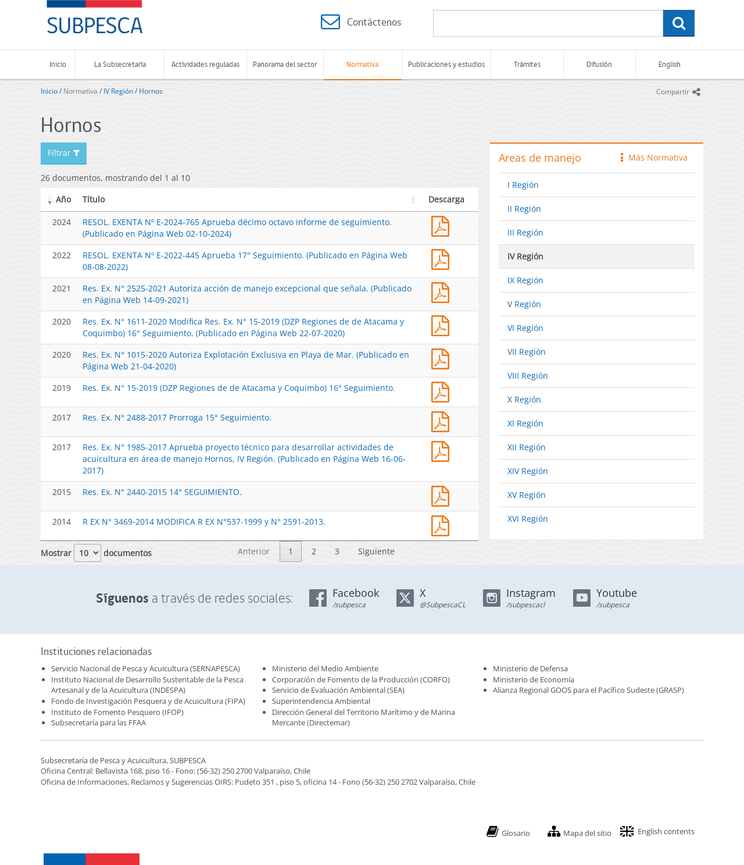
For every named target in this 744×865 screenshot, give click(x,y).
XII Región (526, 447)
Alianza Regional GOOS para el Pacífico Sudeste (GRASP (587, 690)
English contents (666, 831)
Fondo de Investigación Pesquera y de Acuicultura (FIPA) (148, 701)
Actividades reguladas (205, 64)
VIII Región (527, 375)
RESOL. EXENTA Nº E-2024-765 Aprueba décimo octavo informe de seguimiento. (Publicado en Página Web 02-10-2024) (443, 225)
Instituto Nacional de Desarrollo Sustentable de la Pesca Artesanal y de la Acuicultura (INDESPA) (147, 685)
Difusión (599, 64)
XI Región (525, 423)
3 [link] (337, 551)
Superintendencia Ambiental (321, 701)
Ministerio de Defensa (530, 668)
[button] (49, 199)
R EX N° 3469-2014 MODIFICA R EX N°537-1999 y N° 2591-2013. (204, 521)
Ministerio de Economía (533, 679)
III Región (525, 232)
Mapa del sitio (587, 833)
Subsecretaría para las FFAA (98, 722)
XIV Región (527, 470)
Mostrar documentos (96, 553)
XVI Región (527, 518)
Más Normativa (654, 157)
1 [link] (290, 551)
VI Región (525, 327)
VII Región (526, 351)
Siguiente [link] (376, 551)
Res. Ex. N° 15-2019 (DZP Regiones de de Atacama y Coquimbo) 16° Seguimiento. (239, 387)
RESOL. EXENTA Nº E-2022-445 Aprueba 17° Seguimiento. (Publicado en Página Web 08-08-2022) (443, 258)
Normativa (362, 64)
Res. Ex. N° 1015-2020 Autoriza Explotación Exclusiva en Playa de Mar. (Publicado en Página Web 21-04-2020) (443, 357)
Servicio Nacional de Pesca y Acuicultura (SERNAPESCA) (145, 668)
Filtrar (64, 152)
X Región (524, 399)
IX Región (525, 280)
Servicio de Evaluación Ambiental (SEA (337, 690)
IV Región (118, 91)
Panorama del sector (285, 64)
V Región (524, 303)
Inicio (57, 64)
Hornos (151, 91)
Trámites (527, 64)
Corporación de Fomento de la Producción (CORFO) (361, 679)
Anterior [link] (254, 551)
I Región (523, 184)
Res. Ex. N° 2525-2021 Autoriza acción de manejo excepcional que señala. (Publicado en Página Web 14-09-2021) (443, 291)
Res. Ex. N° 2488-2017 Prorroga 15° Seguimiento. (177, 417)
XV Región (526, 494)
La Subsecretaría (120, 64)
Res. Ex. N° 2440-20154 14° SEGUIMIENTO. (443, 495)
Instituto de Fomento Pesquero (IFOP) (117, 712)
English (670, 64)
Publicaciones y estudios (446, 64)
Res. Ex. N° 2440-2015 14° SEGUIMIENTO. (162, 491)
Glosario (516, 833)
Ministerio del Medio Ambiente (325, 668)
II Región (524, 208)
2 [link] (314, 551)
